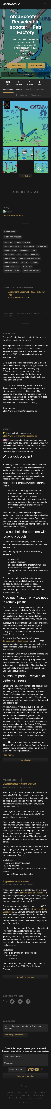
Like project (36, 66)
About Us (9, 1092)
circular (8, 242)
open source (9, 259)
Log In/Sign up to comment (15, 1035)
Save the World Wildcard (19, 298)
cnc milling (9, 254)
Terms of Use (12, 1095)
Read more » (8, 755)
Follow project (17, 66)
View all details (25, 760)
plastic (34, 263)
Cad (25, 254)
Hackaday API (38, 1095)
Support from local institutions (16, 881)
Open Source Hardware (29, 259)
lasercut (24, 250)
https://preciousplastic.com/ (15, 641)
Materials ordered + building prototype (19, 784)
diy (19, 254)
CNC (33, 250)
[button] (45, 4)
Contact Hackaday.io (23, 1092)
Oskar (25, 58)
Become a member (8, 1051)
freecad (34, 254)
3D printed (41, 246)
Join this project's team (13, 215)
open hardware (11, 263)
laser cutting (10, 250)
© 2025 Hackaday (25, 1103)
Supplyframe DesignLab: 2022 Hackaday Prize (7, 105)
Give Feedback (39, 1092)
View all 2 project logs (25, 977)
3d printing (29, 246)
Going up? (25, 1086)
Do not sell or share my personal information (25, 1098)
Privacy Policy (25, 1095)
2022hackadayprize (31, 271)
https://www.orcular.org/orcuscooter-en (20, 436)
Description (8, 90)
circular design (23, 242)
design (24, 263)
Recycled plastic (12, 271)
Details (19, 90)
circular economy (12, 246)
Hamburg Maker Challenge (32, 893)
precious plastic (11, 267)
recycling (27, 267)
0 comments (28, 787)
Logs (11, 95)
